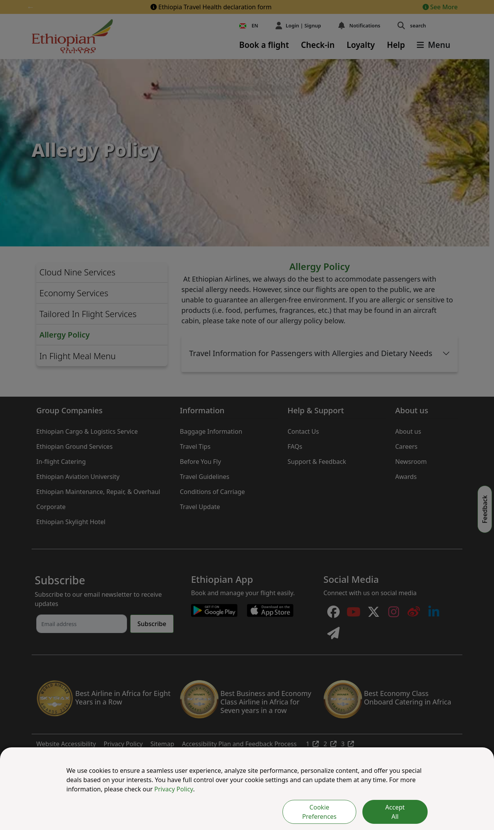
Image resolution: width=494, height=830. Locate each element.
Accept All (394, 812)
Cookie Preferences (319, 812)
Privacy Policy (173, 789)
